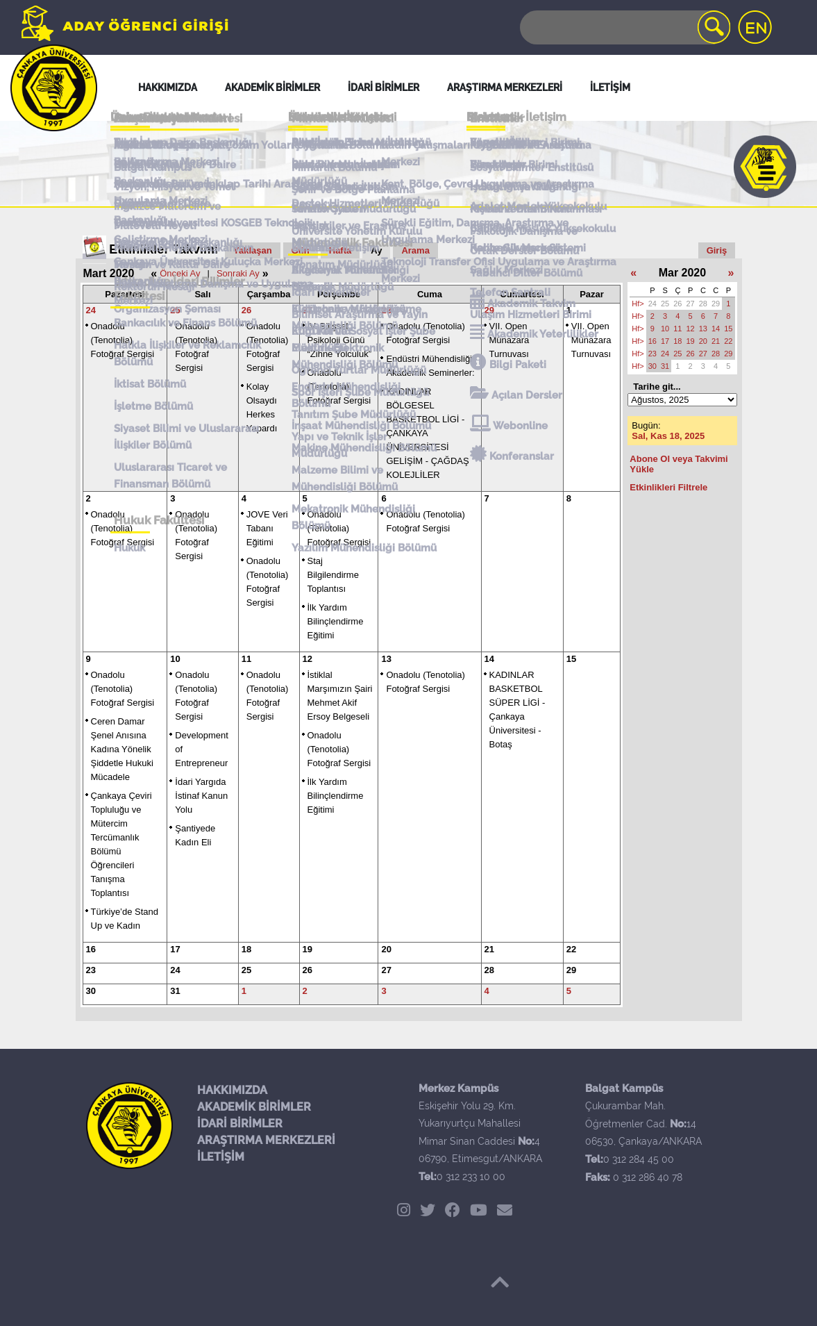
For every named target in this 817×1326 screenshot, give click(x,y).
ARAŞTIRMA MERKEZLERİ (266, 1140)
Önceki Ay (180, 273)
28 (386, 310)
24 (91, 310)
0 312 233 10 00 (471, 1176)
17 (175, 949)
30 (91, 991)
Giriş (717, 250)
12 (307, 659)
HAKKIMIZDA (232, 1090)
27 (307, 310)
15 (571, 659)
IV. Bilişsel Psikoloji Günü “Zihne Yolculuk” (340, 340)
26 (246, 310)
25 (175, 310)
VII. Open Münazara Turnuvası (509, 340)
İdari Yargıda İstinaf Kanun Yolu (201, 796)
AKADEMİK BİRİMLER (254, 1106)
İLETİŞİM (220, 1156)
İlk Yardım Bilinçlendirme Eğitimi (336, 621)
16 (91, 949)
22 (571, 949)
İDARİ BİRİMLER (240, 1123)
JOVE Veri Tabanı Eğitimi (267, 528)
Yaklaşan (252, 250)
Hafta (340, 250)
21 (489, 949)
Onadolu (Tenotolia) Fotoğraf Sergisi (123, 340)
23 (91, 970)
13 (386, 659)
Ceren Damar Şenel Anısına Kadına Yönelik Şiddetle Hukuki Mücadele (122, 749)
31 (175, 991)
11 (246, 659)
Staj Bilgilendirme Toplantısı (333, 575)
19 (307, 949)
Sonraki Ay (238, 273)
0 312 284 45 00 (638, 1159)
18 (246, 949)
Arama (415, 250)
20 (386, 949)
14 (489, 659)
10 (175, 659)
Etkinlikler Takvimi (163, 249)
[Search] (624, 27)
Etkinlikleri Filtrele (668, 487)
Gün (301, 250)
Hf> (637, 303)
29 (489, 310)
